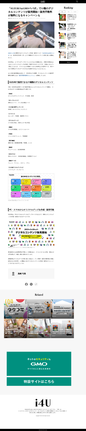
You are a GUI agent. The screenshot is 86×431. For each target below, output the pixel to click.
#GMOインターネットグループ (24, 18)
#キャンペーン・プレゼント (35, 18)
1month (75, 11)
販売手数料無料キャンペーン (27, 75)
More (68, 62)
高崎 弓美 (14, 18)
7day (68, 11)
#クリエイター (43, 18)
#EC (17, 18)
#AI (56, 337)
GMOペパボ (11, 53)
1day (62, 11)
